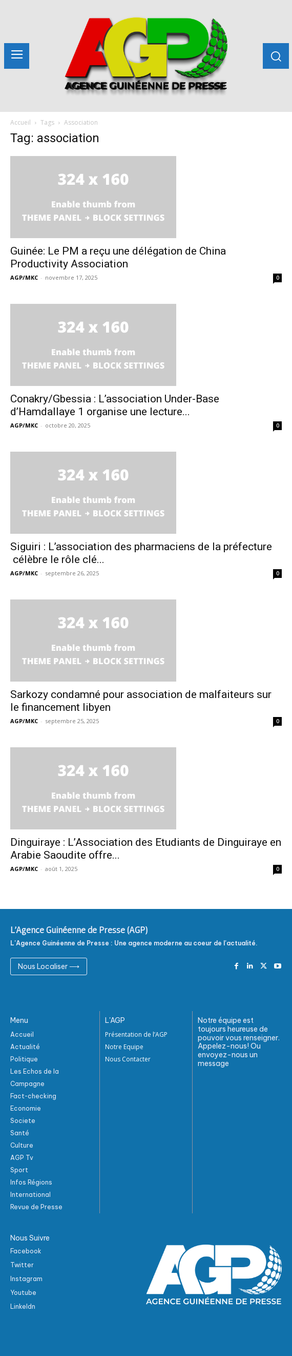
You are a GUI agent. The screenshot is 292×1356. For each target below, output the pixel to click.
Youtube (23, 1292)
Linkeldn (22, 1306)
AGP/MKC (24, 277)
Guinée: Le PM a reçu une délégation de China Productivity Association (118, 257)
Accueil (20, 122)
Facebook (25, 1251)
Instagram (26, 1279)
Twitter (22, 1265)
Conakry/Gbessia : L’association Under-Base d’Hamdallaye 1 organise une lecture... (114, 405)
